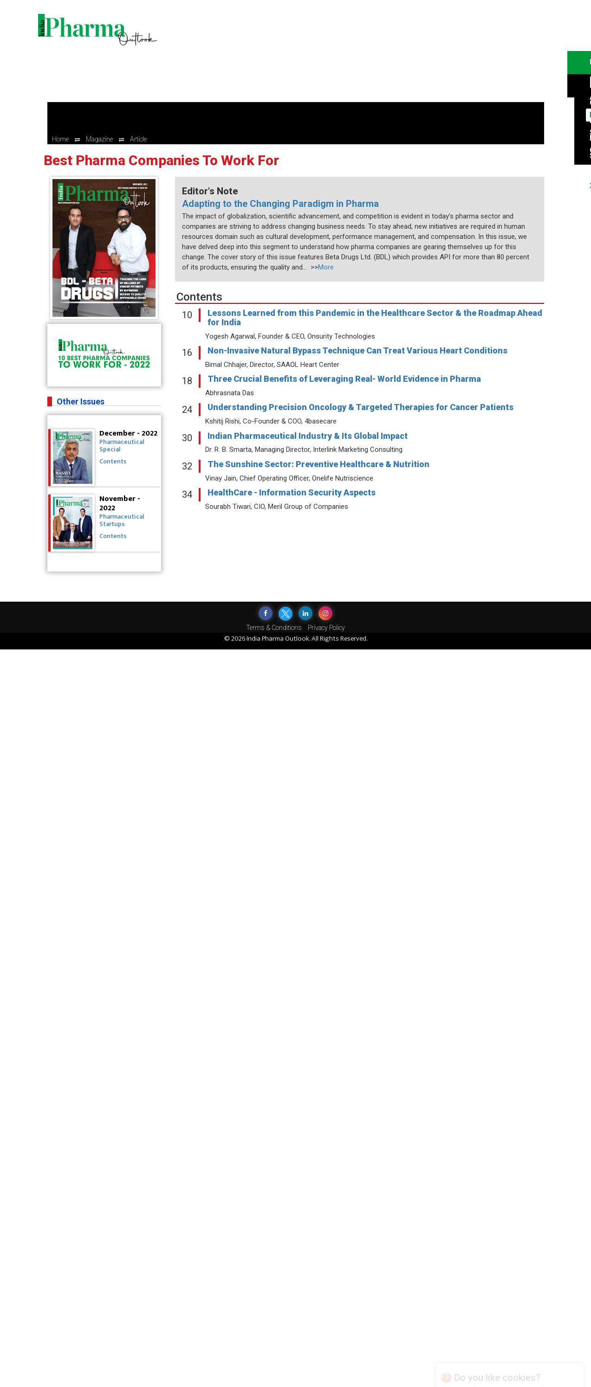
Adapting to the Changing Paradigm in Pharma (280, 203)
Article (138, 139)
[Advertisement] (365, 70)
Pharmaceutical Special (121, 446)
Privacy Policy (326, 627)
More (326, 267)
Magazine (99, 139)
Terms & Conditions (274, 627)
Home (60, 139)
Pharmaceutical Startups (121, 520)
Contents (113, 461)
